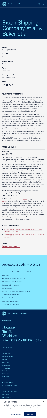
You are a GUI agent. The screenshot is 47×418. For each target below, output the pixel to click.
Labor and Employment (10, 298)
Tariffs (7, 331)
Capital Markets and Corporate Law (13, 278)
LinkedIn (5, 371)
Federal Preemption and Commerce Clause (16, 291)
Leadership (6, 365)
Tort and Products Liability (11, 246)
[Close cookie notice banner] (44, 402)
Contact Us (6, 368)
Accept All (30, 414)
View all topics (7, 347)
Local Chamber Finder (9, 385)
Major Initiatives (7, 356)
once (25, 199)
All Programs (6, 353)
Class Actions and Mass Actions (12, 282)
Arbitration (5, 275)
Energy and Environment (10, 285)
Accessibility (6, 397)
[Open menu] (43, 4)
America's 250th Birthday (21, 340)
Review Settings (16, 414)
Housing (8, 327)
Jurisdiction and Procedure (11, 295)
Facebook (5, 374)
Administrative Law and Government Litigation (17, 272)
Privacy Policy (6, 394)
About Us (5, 362)
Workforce (10, 336)
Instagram (5, 377)
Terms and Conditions (9, 391)
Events (4, 359)
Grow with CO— (7, 382)
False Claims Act (7, 288)
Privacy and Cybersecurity (10, 301)
